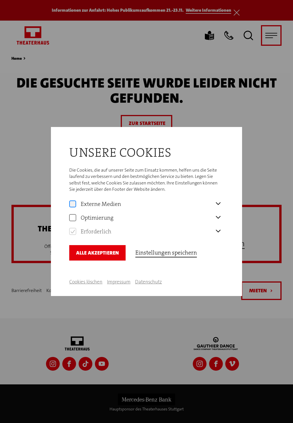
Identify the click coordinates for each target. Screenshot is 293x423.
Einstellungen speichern (166, 250)
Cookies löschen (85, 279)
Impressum (118, 279)
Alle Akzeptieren (97, 250)
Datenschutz (148, 279)
